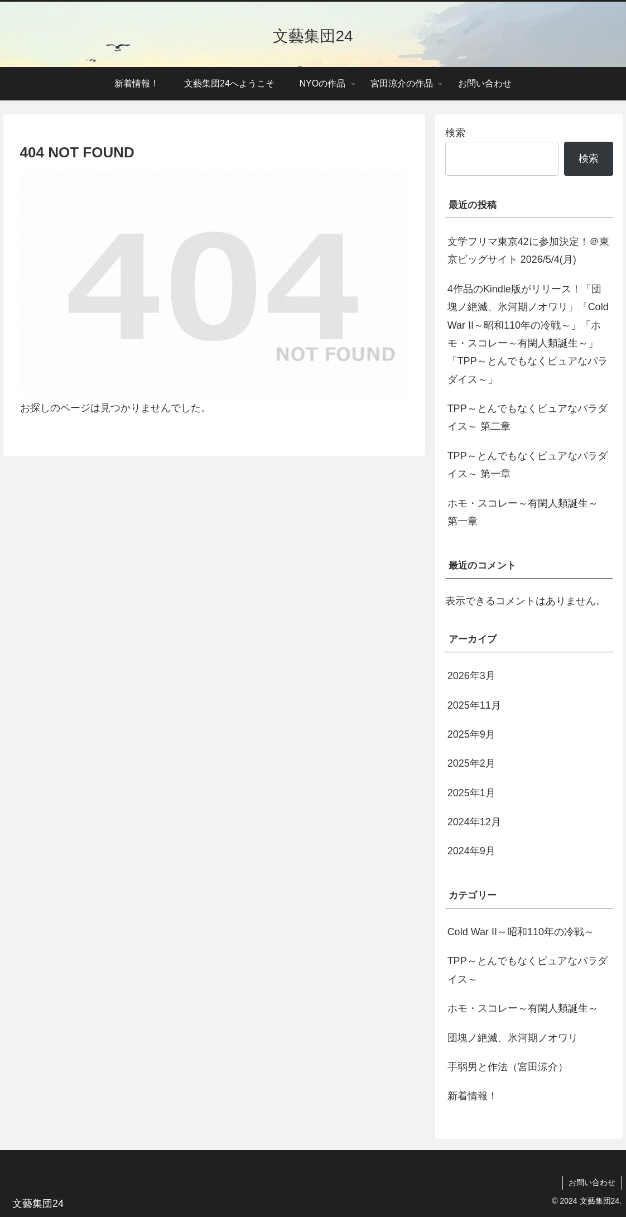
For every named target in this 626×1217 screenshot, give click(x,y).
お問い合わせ (592, 1182)
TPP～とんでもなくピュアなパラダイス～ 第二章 (527, 417)
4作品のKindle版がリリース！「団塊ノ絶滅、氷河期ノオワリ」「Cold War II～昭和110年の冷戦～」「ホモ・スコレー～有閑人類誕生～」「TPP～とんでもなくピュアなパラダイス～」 (528, 334)
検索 (455, 132)
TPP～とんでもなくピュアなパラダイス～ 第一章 (527, 464)
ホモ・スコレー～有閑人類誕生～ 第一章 (522, 512)
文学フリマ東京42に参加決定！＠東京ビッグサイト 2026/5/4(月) (528, 250)
